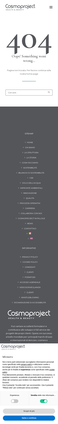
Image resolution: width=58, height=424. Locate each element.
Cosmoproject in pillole (31, 218)
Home (30, 142)
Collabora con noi (31, 213)
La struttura (31, 152)
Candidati (30, 267)
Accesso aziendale (30, 282)
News (30, 223)
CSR (31, 178)
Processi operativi (30, 203)
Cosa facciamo (30, 162)
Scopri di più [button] (29, 411)
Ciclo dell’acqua (31, 183)
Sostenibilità (30, 168)
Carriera (30, 208)
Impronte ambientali (31, 188)
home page (32, 74)
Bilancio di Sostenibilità (31, 173)
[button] (51, 7)
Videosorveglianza (30, 287)
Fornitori (30, 277)
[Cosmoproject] (20, 7)
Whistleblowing (30, 297)
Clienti (30, 272)
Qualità (30, 198)
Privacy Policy (30, 257)
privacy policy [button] (26, 364)
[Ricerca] (29, 92)
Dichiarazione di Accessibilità (30, 302)
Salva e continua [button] (29, 418)
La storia (31, 157)
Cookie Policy (30, 262)
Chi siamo (30, 147)
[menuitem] (29, 234)
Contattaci (30, 228)
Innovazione (30, 193)
